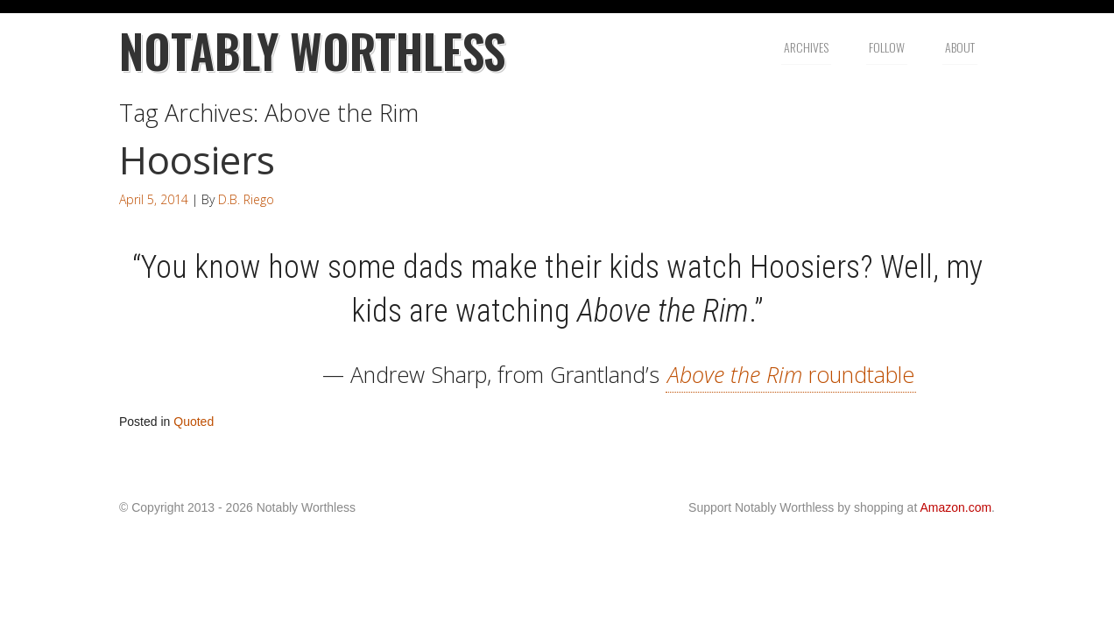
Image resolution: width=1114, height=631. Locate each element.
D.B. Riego (246, 199)
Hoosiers (197, 159)
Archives (806, 47)
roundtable (790, 374)
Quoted (193, 422)
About (960, 47)
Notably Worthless (312, 50)
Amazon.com (955, 507)
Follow (887, 47)
